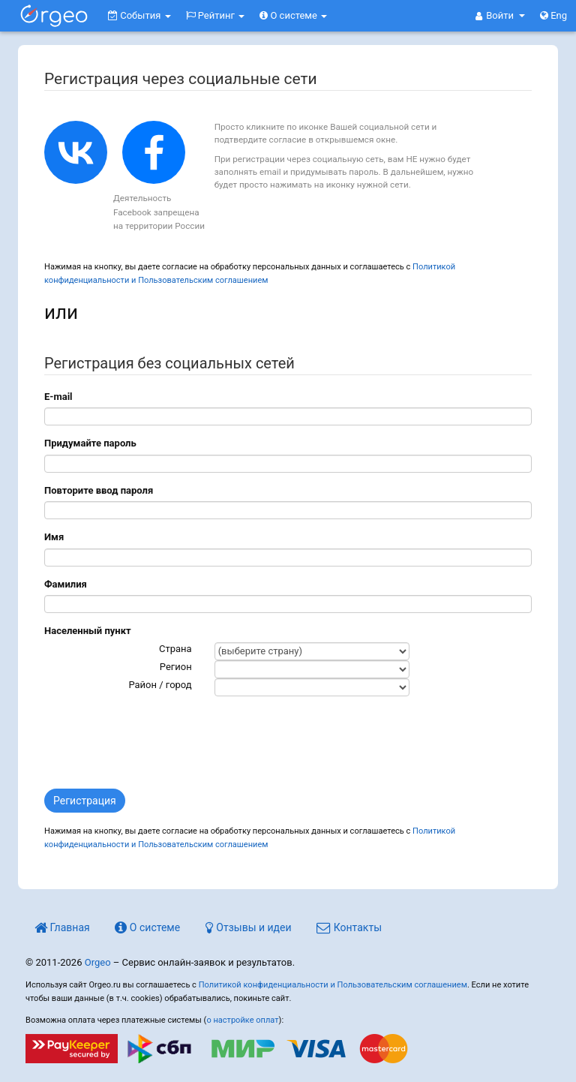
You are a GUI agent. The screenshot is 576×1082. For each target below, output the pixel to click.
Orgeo (98, 962)
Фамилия (65, 584)
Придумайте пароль (90, 443)
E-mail (58, 396)
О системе (293, 15)
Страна (175, 648)
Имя (54, 537)
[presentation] (158, 740)
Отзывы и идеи (249, 927)
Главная (62, 927)
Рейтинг (215, 15)
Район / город (159, 684)
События (139, 15)
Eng (553, 15)
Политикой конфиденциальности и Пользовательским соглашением (333, 985)
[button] (500, 16)
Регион (176, 666)
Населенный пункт (87, 630)
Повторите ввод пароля (98, 490)
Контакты (349, 927)
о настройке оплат (242, 1020)
